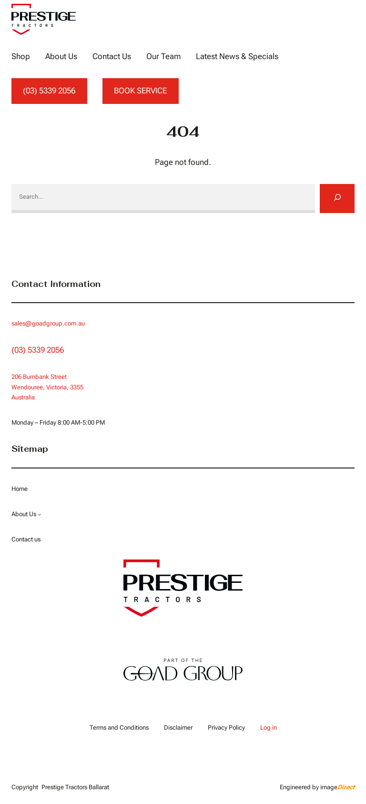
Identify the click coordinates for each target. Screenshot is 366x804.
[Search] (337, 198)
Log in (268, 727)
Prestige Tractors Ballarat (75, 787)
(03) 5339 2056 (49, 90)
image (337, 787)
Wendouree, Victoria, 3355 (47, 387)
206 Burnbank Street (39, 376)
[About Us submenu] (39, 514)
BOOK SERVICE (140, 90)
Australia (23, 397)
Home (19, 488)
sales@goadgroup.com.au (48, 323)
